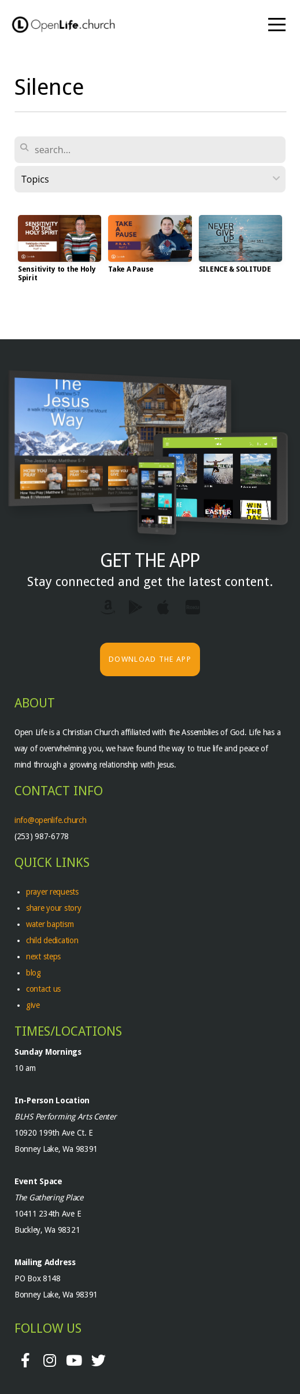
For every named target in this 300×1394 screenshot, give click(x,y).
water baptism (49, 924)
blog (33, 972)
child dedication (52, 940)
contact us (43, 988)
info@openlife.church (51, 820)
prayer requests (53, 891)
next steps (43, 956)
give (33, 1005)
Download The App (150, 659)
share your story (54, 908)
